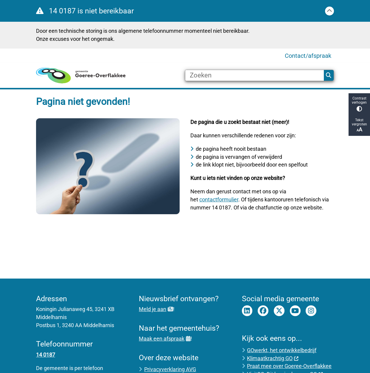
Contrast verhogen (359, 103)
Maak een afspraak (164, 338)
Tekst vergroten (359, 125)
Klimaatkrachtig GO (273, 358)
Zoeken (328, 75)
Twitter (279, 310)
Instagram (311, 310)
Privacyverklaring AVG (170, 369)
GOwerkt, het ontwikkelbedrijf (281, 350)
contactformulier (218, 199)
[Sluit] (329, 11)
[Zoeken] (254, 75)
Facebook (263, 310)
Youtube (295, 310)
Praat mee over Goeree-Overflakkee (289, 366)
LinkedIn (247, 310)
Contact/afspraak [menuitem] (308, 55)
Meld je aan (156, 309)
